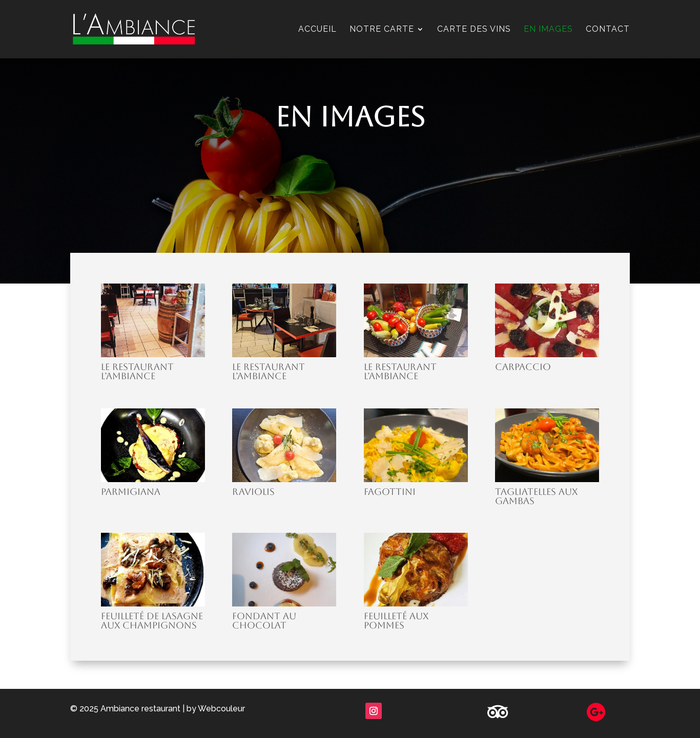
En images (548, 30)
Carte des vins (474, 30)
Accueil (317, 30)
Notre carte (381, 30)
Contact (608, 30)
